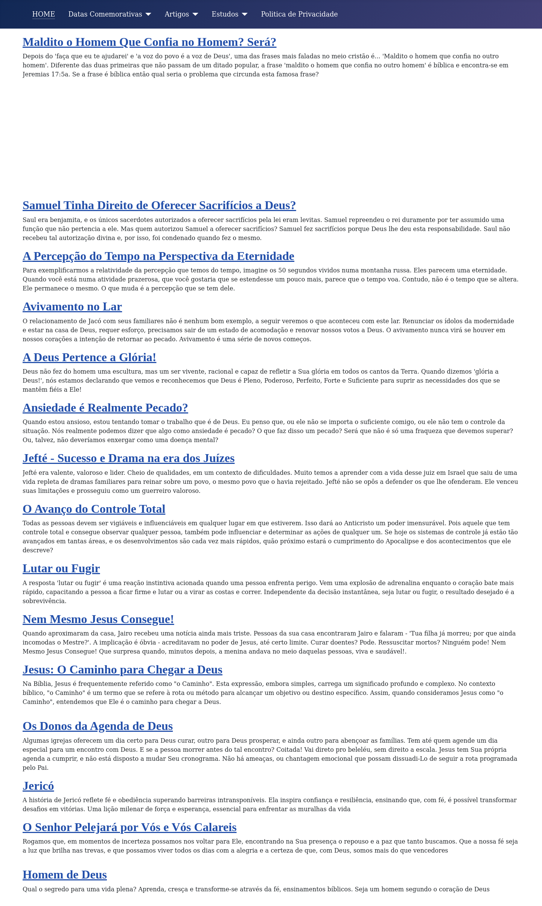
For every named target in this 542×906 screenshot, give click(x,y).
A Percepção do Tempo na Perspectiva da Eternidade (158, 256)
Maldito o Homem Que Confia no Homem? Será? (150, 42)
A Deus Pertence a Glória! (89, 357)
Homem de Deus (65, 874)
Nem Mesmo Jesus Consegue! (98, 619)
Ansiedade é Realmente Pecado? (105, 407)
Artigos (177, 14)
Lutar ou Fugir (61, 568)
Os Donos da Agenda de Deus (98, 726)
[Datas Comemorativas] (147, 14)
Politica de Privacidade (299, 14)
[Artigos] (193, 14)
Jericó (38, 785)
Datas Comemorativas (105, 14)
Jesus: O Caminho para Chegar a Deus (122, 669)
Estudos (225, 14)
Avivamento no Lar (72, 306)
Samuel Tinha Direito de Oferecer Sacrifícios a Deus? (159, 205)
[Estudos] (243, 14)
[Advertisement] (271, 141)
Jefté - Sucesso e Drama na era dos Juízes (128, 458)
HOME (43, 14)
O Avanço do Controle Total (94, 508)
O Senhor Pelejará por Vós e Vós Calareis (130, 827)
